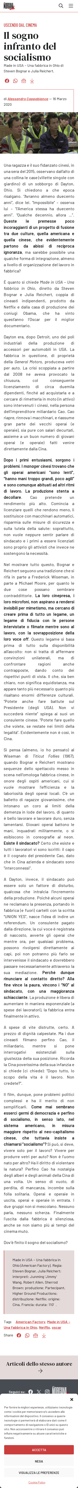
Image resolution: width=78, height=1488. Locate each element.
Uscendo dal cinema (20, 25)
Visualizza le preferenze (39, 1473)
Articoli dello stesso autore (39, 1367)
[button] (72, 1399)
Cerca (61, 5)
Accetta (39, 1450)
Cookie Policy (36, 1482)
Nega (39, 1461)
